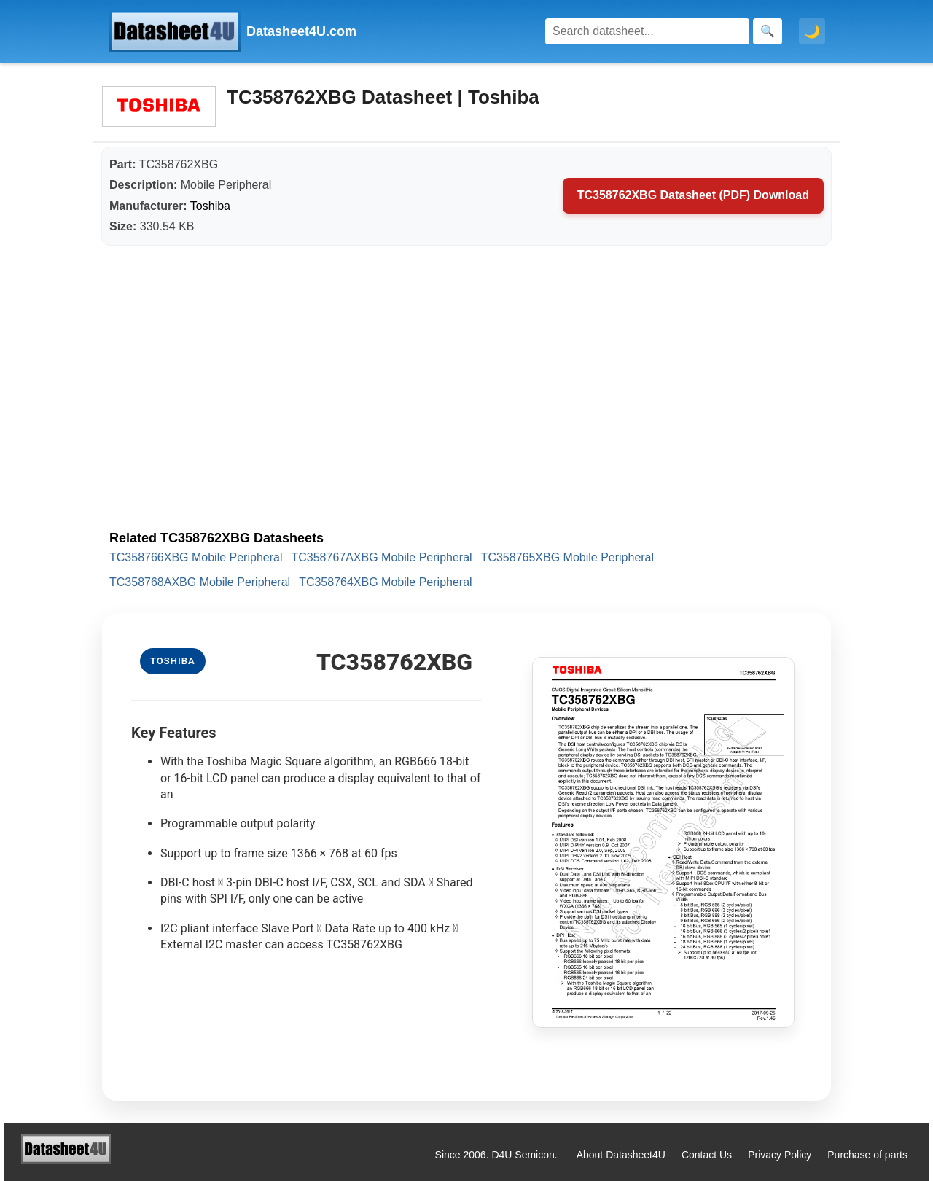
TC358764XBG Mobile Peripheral (385, 582)
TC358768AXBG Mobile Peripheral (199, 582)
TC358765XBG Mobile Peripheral (567, 557)
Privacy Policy (779, 1155)
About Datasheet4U (621, 1155)
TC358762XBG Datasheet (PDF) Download (693, 195)
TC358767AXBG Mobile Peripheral (381, 557)
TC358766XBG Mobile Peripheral (195, 557)
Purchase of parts (867, 1155)
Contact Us (707, 1155)
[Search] (647, 31)
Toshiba (210, 206)
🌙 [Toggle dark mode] (812, 31)
